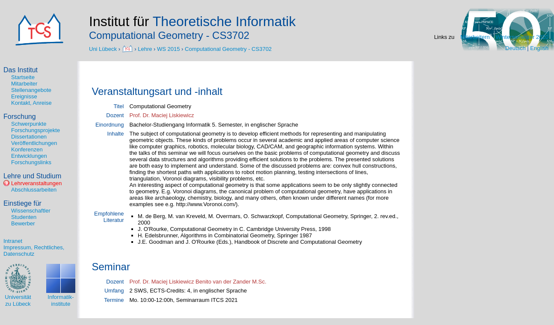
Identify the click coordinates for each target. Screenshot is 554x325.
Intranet (12, 241)
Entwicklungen (29, 156)
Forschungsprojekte (35, 130)
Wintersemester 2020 (521, 37)
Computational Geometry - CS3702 (228, 48)
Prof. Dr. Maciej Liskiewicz (161, 115)
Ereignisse (24, 96)
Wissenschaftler (30, 210)
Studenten (23, 217)
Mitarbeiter (24, 83)
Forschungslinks (31, 162)
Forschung (19, 116)
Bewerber (23, 223)
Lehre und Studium (32, 176)
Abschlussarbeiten (33, 189)
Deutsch (515, 48)
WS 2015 (168, 48)
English (539, 48)
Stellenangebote (31, 90)
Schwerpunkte (28, 124)
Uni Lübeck (104, 48)
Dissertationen (29, 136)
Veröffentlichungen (34, 143)
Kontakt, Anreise (31, 103)
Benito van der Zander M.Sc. (231, 281)
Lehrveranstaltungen (36, 183)
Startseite (23, 77)
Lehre (145, 48)
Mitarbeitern (475, 37)
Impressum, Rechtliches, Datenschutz (33, 250)
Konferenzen (27, 149)
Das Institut (20, 70)
